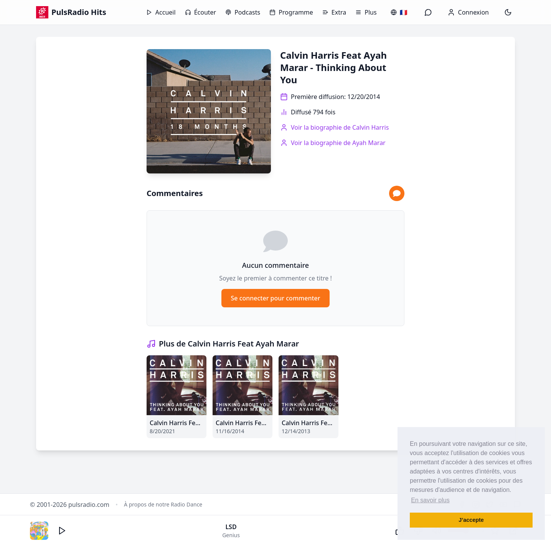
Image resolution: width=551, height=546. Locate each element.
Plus (365, 12)
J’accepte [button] (471, 520)
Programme (291, 12)
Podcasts (242, 12)
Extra (334, 12)
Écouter (200, 12)
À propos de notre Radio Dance (163, 504)
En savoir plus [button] (430, 500)
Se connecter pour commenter (275, 298)
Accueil (161, 12)
